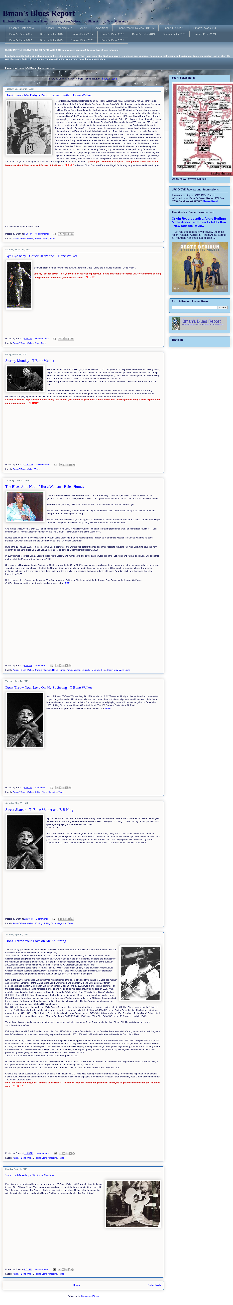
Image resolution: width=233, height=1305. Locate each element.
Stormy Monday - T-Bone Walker (29, 360)
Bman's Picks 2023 (51, 40)
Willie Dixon (124, 670)
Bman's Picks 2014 (204, 28)
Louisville (86, 670)
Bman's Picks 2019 (143, 34)
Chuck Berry (40, 343)
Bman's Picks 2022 (20, 40)
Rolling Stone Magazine (45, 792)
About (83, 28)
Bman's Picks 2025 (113, 40)
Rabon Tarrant (41, 238)
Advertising (102, 28)
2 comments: (42, 919)
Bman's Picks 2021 (205, 34)
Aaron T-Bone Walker (23, 238)
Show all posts (109, 78)
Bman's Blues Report (39, 13)
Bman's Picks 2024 (82, 40)
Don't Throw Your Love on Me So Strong (35, 941)
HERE (66, 583)
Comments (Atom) (90, 1296)
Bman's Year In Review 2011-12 (135, 28)
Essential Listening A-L (22, 28)
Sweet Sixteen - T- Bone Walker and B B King (39, 809)
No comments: (42, 234)
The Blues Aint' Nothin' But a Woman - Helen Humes (44, 486)
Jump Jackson (73, 670)
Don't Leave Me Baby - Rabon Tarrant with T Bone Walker (48, 95)
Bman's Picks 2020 (174, 34)
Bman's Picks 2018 (113, 34)
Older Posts (154, 1285)
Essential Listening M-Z (58, 28)
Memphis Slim (98, 670)
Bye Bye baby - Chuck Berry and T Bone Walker (41, 256)
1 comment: (41, 665)
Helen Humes (58, 670)
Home (76, 1285)
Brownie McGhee (42, 670)
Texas (52, 238)
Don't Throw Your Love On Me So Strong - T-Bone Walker (48, 687)
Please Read (210, 201)
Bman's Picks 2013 (174, 28)
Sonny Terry (112, 670)
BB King (38, 923)
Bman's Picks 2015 (20, 34)
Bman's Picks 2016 (51, 34)
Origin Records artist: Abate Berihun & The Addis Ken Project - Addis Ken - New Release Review (199, 222)
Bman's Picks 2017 (82, 34)
